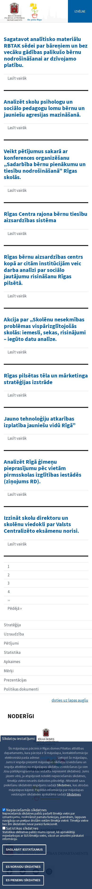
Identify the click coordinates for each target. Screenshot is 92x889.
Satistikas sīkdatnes (22, 840)
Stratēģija (12, 624)
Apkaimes (12, 661)
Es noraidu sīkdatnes (23, 879)
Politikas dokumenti (21, 689)
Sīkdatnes (74, 806)
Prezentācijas (15, 680)
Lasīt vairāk (30, 79)
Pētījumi (11, 643)
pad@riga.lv (48, 769)
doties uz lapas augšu (70, 700)
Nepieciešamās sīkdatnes (26, 821)
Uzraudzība (14, 634)
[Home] (23, 20)
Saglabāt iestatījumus (24, 861)
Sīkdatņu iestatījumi (18, 750)
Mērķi (8, 670)
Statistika (12, 652)
